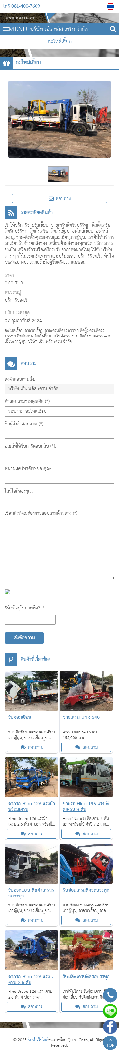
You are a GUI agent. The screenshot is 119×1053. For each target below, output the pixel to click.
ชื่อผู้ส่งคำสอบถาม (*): (24, 424)
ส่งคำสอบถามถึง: (20, 379)
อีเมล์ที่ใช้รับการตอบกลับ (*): (30, 446)
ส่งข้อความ (24, 638)
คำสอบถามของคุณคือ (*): (27, 401)
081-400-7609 (25, 6)
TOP (110, 1043)
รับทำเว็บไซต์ (38, 1040)
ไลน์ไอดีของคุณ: (19, 491)
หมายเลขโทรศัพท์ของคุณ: (28, 468)
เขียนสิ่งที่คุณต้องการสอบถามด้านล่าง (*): (41, 513)
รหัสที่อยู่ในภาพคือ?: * (24, 608)
